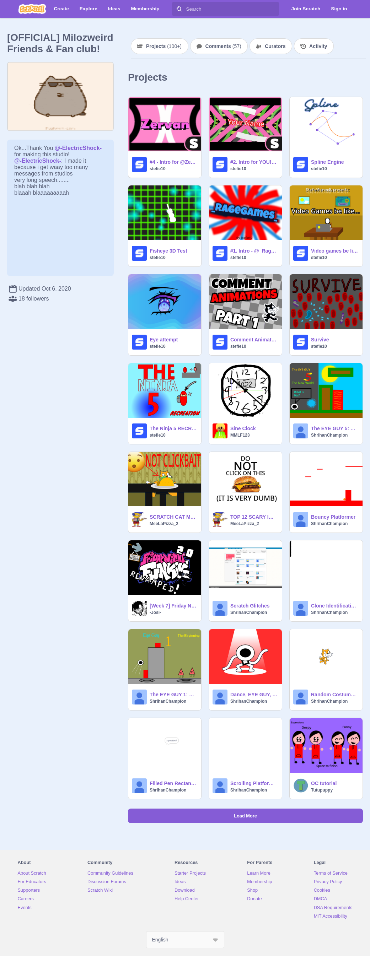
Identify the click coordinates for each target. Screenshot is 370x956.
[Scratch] (32, 9)
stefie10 (158, 168)
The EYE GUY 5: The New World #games (334, 428)
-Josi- (155, 612)
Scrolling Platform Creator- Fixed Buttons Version (254, 783)
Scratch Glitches (250, 606)
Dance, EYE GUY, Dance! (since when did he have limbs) (254, 694)
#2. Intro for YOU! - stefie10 (254, 162)
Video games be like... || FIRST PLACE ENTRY (334, 251)
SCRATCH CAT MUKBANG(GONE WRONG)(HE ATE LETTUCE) (173, 517)
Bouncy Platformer (333, 517)
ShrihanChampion (329, 435)
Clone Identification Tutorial (334, 606)
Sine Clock (243, 428)
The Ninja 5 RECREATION (173, 428)
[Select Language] (185, 939)
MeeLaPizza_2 (164, 523)
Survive (320, 339)
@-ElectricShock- (78, 148)
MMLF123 (240, 435)
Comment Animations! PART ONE (254, 339)
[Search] (179, 9)
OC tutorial (324, 783)
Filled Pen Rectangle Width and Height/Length (173, 783)
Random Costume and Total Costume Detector (334, 694)
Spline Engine (327, 162)
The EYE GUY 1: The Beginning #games (173, 694)
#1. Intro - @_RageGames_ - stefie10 (254, 251)
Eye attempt (164, 339)
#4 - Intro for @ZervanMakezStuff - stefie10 (173, 162)
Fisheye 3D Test (168, 251)
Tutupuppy (322, 790)
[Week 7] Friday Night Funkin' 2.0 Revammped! (173, 606)
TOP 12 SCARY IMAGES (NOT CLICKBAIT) (254, 517)
